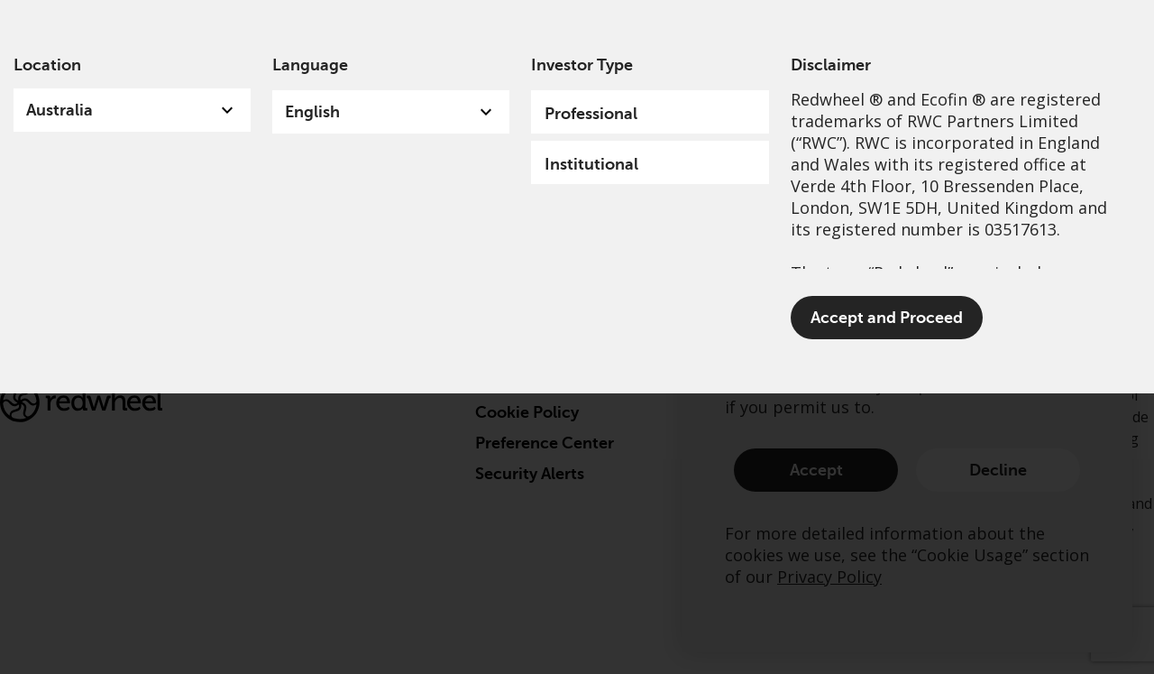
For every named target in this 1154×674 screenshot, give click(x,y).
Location (47, 65)
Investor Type (582, 65)
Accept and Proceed (887, 318)
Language (310, 65)
